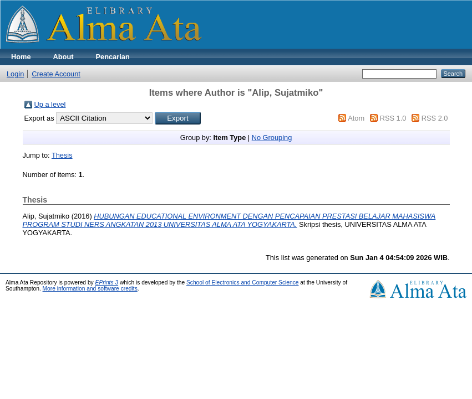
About (63, 57)
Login (15, 74)
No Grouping (272, 137)
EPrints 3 (107, 282)
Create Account (56, 74)
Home (21, 57)
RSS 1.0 (393, 118)
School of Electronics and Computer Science (242, 282)
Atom (356, 118)
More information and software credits (90, 289)
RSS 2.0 (435, 118)
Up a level (50, 104)
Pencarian (113, 57)
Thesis (62, 155)
